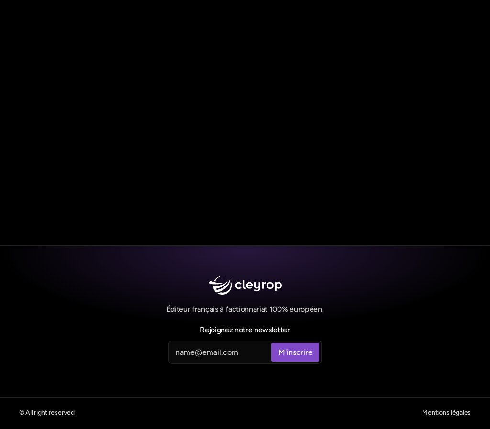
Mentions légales (446, 412)
